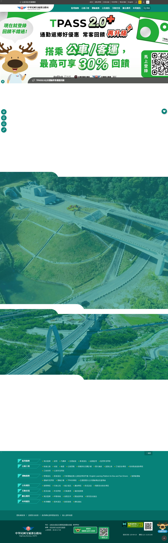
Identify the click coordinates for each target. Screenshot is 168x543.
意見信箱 (106, 2)
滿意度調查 (79, 491)
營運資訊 (47, 476)
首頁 (91, 2)
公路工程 (85, 8)
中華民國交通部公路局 (33, 8)
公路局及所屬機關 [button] (29, 2)
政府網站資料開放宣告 (50, 515)
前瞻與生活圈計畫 (85, 466)
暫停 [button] (2, 81)
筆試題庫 (47, 461)
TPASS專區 (72, 480)
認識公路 (108, 466)
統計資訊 (67, 486)
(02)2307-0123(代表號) (57, 527)
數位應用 (126, 8)
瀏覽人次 (142, 535)
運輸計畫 (60, 480)
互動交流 (116, 8)
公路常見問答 (59, 471)
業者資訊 (83, 461)
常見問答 (115, 2)
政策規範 (67, 502)
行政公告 (57, 486)
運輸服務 (95, 8)
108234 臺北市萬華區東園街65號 (61, 525)
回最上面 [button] (164, 538)
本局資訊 (137, 8)
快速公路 (47, 466)
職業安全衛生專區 (102, 486)
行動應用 (67, 491)
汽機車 (63, 461)
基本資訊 (57, 502)
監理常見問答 (105, 461)
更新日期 (126, 535)
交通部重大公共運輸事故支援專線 (93, 480)
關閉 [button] (149, 453)
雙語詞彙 (123, 2)
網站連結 (78, 502)
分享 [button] (147, 2)
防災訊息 (88, 486)
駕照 (55, 461)
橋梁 (62, 466)
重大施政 (98, 466)
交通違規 (72, 461)
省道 (55, 466)
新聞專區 (47, 486)
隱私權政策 (20, 515)
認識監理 (93, 461)
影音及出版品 (92, 496)
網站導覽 (98, 2)
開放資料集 (79, 496)
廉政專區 (78, 486)
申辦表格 (57, 496)
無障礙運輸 (135, 476)
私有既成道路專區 (136, 466)
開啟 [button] (164, 111)
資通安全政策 (33, 515)
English (130, 2)
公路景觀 (71, 466)
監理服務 (75, 8)
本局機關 (47, 502)
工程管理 (47, 471)
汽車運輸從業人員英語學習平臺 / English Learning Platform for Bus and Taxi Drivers (96, 476)
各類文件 (67, 496)
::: (1, 1)
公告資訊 (106, 8)
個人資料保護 (67, 515)
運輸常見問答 (49, 480)
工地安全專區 (121, 466)
